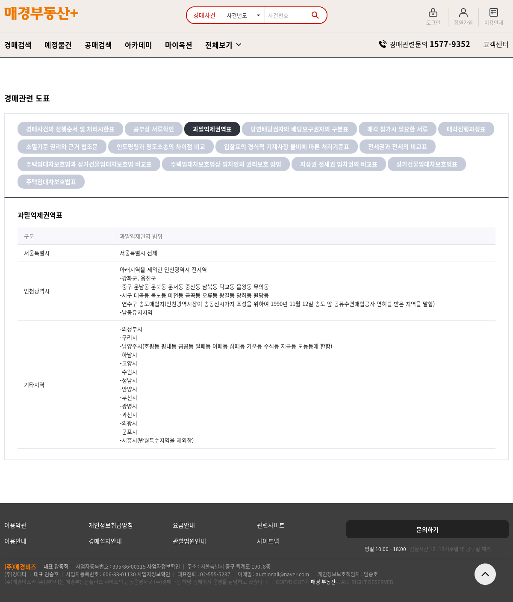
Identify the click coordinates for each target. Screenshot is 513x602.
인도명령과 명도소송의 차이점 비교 (161, 146)
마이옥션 (178, 44)
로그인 (433, 23)
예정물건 (58, 44)
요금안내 (184, 525)
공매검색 (98, 44)
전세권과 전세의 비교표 (397, 146)
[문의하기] (427, 529)
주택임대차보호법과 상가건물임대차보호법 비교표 (89, 164)
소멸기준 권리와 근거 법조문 (62, 146)
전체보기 (219, 44)
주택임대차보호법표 (51, 181)
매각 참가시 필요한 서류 (397, 129)
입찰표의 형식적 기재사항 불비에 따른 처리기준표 (286, 146)
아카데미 (138, 44)
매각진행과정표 (466, 129)
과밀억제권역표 (212, 129)
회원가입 (463, 23)
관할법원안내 (189, 541)
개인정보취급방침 (110, 525)
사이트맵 (268, 541)
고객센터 (496, 44)
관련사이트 (271, 525)
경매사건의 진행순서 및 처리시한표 (70, 129)
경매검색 (18, 44)
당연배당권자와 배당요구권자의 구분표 (299, 129)
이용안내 (493, 23)
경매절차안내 (105, 541)
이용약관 (15, 525)
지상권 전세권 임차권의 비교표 (338, 164)
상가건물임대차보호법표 (426, 164)
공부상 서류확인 (153, 129)
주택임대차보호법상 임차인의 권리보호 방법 (226, 164)
